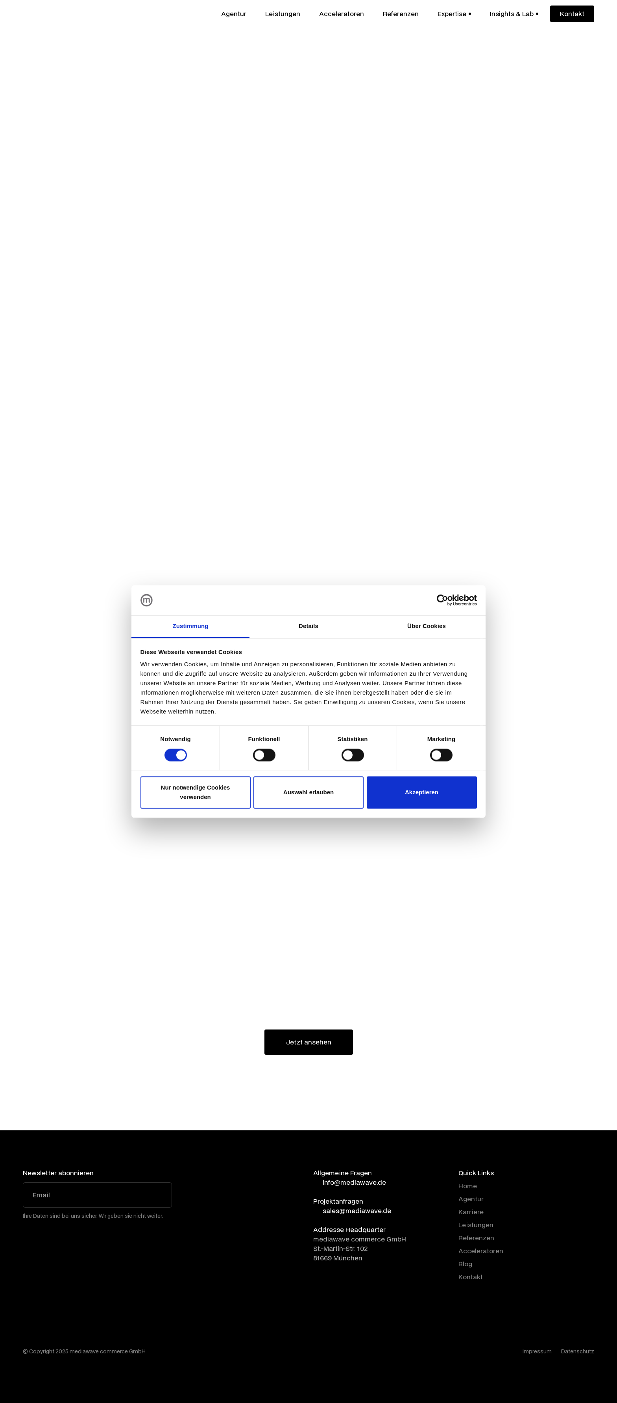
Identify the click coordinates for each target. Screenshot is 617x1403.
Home (467, 1185)
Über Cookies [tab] (426, 626)
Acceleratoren (341, 13)
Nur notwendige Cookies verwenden (195, 792)
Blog (465, 1263)
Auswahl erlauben (308, 792)
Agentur (233, 13)
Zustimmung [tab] (191, 626)
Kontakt (470, 1276)
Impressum (537, 1351)
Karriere (471, 1211)
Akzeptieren (421, 792)
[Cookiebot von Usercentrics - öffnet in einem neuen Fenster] (442, 600)
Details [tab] (308, 626)
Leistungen (282, 13)
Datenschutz (577, 1351)
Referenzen (401, 13)
